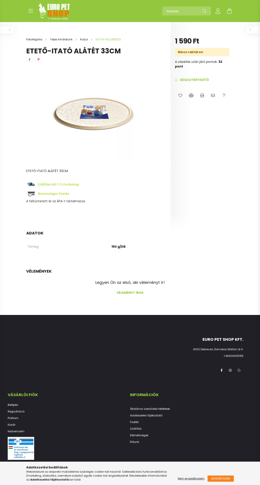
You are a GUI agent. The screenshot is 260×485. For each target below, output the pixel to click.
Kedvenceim (16, 431)
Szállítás (136, 428)
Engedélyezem (220, 478)
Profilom (13, 418)
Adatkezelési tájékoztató (146, 415)
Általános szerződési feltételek (150, 408)
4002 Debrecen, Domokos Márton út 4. (218, 349)
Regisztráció (16, 411)
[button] (180, 95)
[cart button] (229, 11)
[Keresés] (186, 11)
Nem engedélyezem (191, 478)
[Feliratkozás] (192, 79)
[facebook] (29, 59)
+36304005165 (233, 356)
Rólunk (134, 442)
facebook (221, 370)
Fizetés (134, 422)
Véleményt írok (130, 292)
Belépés (13, 404)
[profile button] (218, 11)
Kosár (11, 424)
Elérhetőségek (139, 435)
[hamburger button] (30, 11)
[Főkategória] (34, 39)
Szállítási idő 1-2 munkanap (59, 184)
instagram (230, 370)
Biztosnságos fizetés (53, 193)
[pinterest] (38, 59)
